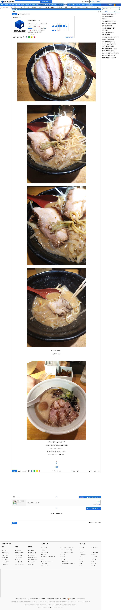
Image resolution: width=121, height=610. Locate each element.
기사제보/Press (43, 599)
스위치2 (6, 5)
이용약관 (36, 599)
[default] (52, 471)
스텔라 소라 (44, 563)
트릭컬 (82, 552)
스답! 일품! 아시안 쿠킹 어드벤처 (68, 563)
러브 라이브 (4, 555)
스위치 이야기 (31, 564)
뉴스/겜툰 (32, 5)
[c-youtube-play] (97, 497)
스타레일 (95, 547)
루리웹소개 (58, 599)
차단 (77, 471)
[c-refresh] (100, 497)
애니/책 (83, 5)
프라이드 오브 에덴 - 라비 (108, 39)
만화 (70, 5)
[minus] (57, 471)
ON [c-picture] (93, 497)
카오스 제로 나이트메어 (66, 550)
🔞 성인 (53, 7)
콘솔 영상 (17, 559)
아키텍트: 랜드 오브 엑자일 (67, 547)
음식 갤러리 (16, 9)
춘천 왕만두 (105, 30)
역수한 (43, 550)
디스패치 (62, 557)
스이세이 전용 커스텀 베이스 (109, 44)
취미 (40, 7)
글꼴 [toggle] (60, 471)
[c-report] (100, 504)
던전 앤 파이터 (5, 562)
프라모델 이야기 (32, 555)
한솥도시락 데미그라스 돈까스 (109, 23)
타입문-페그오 (5, 557)
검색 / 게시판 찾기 (46, 1)
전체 (15, 7)
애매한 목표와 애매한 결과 (108, 51)
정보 (66, 7)
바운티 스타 (63, 559)
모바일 (22, 5)
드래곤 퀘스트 (5, 553)
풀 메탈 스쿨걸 (64, 561)
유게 (21, 7)
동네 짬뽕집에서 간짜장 (107, 16)
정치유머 (34, 7)
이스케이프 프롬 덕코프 (47, 561)
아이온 (94, 559)
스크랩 (14, 37)
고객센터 (65, 599)
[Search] (28, 1)
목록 (19, 14)
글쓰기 (14, 14)
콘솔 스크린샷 (5, 564)
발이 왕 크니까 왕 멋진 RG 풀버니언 (110, 37)
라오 (94, 554)
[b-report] (73, 471)
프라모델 (78, 5)
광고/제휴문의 (51, 599)
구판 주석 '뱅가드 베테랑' (108, 46)
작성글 (33, 24)
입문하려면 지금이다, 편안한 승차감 (110, 53)
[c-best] (82, 497)
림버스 (82, 561)
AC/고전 (27, 5)
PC (13, 5)
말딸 (94, 566)
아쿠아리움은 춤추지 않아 (66, 552)
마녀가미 (62, 554)
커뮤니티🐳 (60, 5)
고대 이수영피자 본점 (107, 25)
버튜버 (82, 559)
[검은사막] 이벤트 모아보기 (108, 55)
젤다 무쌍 (4, 550)
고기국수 (104, 19)
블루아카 (83, 554)
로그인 (98, 1)
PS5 (2, 5)
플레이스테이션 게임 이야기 (35, 557)
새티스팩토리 (44, 552)
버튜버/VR (17, 5)
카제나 (82, 547)
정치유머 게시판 (32, 553)
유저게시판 (47, 5)
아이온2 (95, 557)
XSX (10, 5)
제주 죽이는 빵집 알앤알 (108, 32)
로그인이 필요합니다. (56, 513)
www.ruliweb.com (49, 607)
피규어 (73, 5)
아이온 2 (43, 554)
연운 (42, 559)
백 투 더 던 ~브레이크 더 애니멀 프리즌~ (49, 557)
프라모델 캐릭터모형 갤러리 (21, 553)
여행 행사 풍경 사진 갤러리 (21, 564)
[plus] (54, 471)
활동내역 (29, 24)
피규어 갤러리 (18, 555)
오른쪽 (97, 7)
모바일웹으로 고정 (81, 599)
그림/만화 (47, 7)
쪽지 (37, 24)
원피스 (82, 566)
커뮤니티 (59, 7)
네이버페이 (95, 552)
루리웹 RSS (72, 599)
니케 (108, 8)
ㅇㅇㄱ (82, 557)
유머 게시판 (31, 550)
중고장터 (87, 1)
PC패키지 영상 (18, 557)
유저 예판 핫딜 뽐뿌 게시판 (34, 559)
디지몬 (94, 563)
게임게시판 (53, 5)
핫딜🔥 (37, 5)
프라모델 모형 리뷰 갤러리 (21, 562)
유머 (28, 7)
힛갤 (91, 7)
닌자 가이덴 (4, 559)
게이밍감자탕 (31, 20)
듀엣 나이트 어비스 (46, 566)
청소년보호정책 (29, 599)
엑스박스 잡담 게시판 (33, 562)
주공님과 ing (44, 547)
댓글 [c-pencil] (88, 497)
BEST (65, 5)
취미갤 (41, 5)
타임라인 (45, 24)
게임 (72, 7)
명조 (94, 550)
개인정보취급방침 (20, 599)
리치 (61, 566)
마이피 (83, 1)
